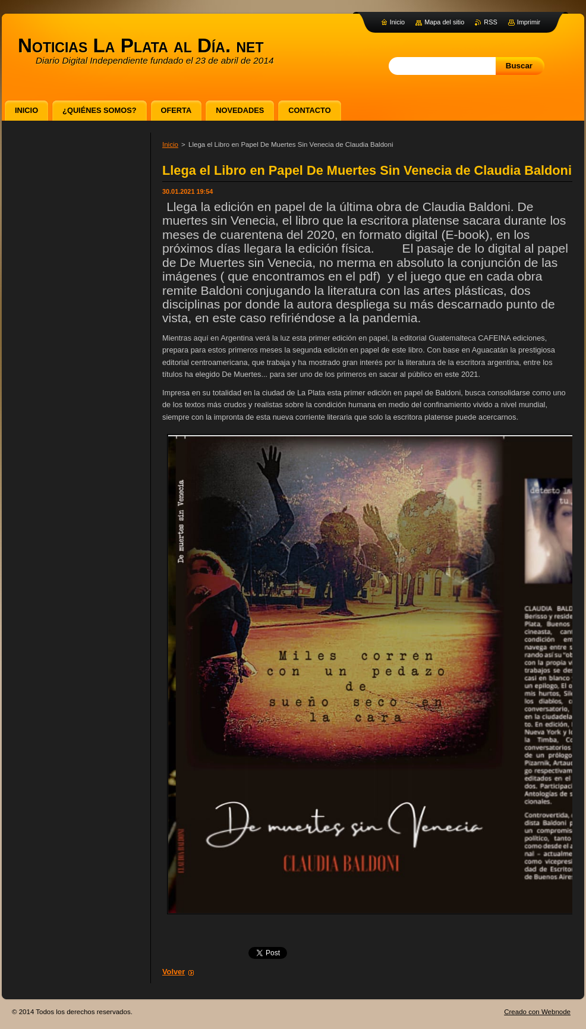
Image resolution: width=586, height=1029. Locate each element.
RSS (490, 22)
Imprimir (528, 22)
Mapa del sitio (444, 22)
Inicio (170, 144)
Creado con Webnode (537, 1011)
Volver (173, 971)
